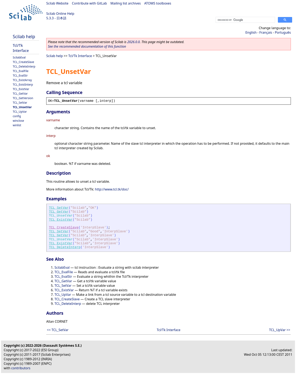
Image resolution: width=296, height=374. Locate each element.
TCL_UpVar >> (279, 330)
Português (283, 32)
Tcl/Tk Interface (21, 48)
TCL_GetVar (20, 93)
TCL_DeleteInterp (24, 66)
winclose (18, 121)
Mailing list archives (125, 3)
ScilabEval (19, 57)
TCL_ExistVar (21, 89)
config (17, 116)
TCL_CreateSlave (23, 62)
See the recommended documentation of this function (87, 46)
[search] (245, 20)
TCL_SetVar (20, 102)
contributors (20, 368)
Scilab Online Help (60, 13)
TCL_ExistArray (22, 80)
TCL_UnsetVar (22, 107)
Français (265, 32)
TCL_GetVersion (23, 98)
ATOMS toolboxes (157, 3)
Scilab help (24, 36)
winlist (17, 125)
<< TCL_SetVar (57, 330)
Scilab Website (57, 3)
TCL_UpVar (20, 112)
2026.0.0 (133, 42)
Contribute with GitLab (89, 3)
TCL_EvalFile (20, 71)
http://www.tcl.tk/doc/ (112, 189)
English (251, 32)
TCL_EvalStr (20, 75)
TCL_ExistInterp (23, 84)
